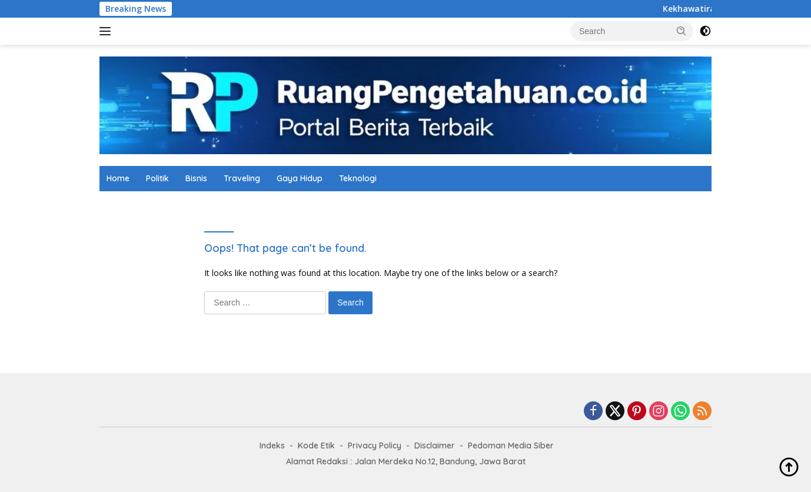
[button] (681, 30)
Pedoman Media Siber (511, 445)
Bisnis (196, 178)
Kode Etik (316, 445)
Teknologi (358, 178)
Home (118, 178)
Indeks (272, 445)
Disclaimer (434, 445)
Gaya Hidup (300, 178)
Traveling (242, 178)
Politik (157, 178)
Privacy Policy (374, 445)
